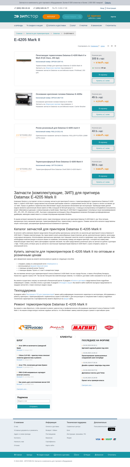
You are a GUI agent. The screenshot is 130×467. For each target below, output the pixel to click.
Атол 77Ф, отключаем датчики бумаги (33, 365)
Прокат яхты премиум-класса (93, 380)
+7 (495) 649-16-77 (41, 8)
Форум (84, 25)
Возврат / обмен (51, 430)
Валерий (19, 350)
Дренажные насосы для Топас (93, 373)
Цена (103, 46)
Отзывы (17, 445)
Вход (102, 8)
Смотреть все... (22, 389)
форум (66, 299)
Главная (19, 455)
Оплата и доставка (57, 25)
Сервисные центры (73, 426)
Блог (74, 25)
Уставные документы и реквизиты (26, 430)
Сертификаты (50, 441)
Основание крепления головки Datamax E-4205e (59, 94)
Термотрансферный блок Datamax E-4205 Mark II (59, 162)
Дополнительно (100, 422)
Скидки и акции (36, 25)
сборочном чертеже (53, 68)
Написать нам (19, 441)
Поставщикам (51, 434)
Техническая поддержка (76, 422)
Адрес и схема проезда (22, 434)
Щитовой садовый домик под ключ (95, 348)
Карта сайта (50, 445)
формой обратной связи (39, 266)
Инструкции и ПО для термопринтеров (40, 294)
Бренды (19, 25)
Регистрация (111, 8)
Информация (51, 422)
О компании (19, 422)
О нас (16, 426)
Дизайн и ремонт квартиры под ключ (96, 365)
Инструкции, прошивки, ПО (76, 434)
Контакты (111, 25)
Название (95, 46)
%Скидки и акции (66, 283)
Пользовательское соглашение (105, 426)
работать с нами (94, 16)
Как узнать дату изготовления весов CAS (34, 382)
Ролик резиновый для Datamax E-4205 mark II (58, 128)
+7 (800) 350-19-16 (22, 8)
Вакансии (97, 25)
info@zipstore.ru (52, 264)
